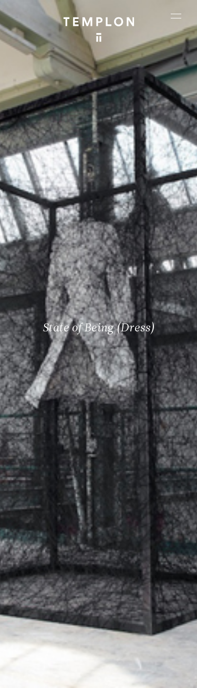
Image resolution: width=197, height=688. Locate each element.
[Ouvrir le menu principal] (176, 16)
